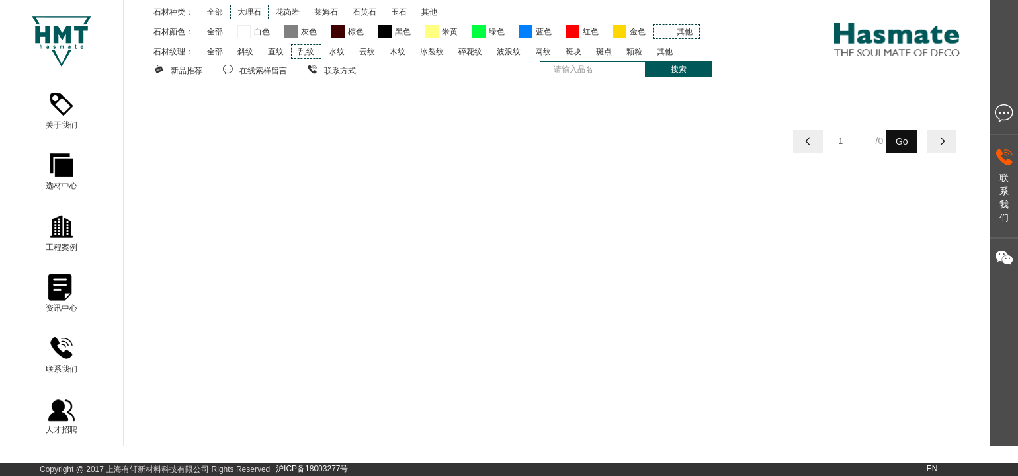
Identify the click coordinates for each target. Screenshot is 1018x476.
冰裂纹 (432, 51)
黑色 (403, 31)
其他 (429, 12)
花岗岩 (288, 12)
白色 (262, 31)
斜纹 (245, 51)
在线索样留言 (254, 69)
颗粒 (634, 51)
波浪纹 (509, 51)
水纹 (337, 51)
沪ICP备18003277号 (312, 468)
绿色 (497, 31)
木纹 (397, 51)
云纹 (367, 51)
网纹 (543, 51)
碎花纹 (470, 51)
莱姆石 (326, 12)
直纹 (276, 51)
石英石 (364, 12)
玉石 (399, 12)
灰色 (309, 31)
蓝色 (544, 31)
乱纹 (306, 51)
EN (932, 468)
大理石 (249, 12)
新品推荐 (177, 69)
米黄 (450, 31)
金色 (638, 31)
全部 (215, 12)
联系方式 (331, 69)
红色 (591, 31)
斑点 (604, 51)
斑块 (573, 51)
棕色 (356, 31)
